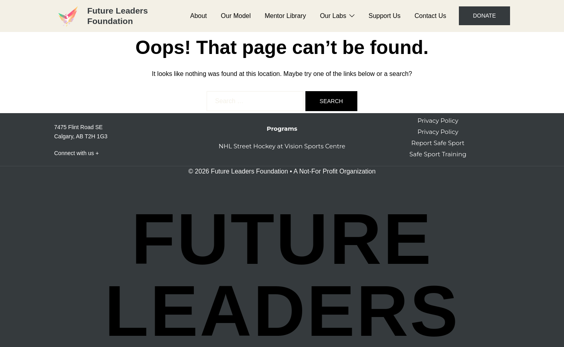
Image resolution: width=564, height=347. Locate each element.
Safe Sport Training (437, 154)
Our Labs (333, 15)
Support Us (385, 15)
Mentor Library (285, 15)
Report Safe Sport (437, 143)
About (198, 15)
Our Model (236, 15)
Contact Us (430, 15)
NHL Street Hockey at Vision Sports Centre (282, 146)
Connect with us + (76, 153)
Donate (484, 15)
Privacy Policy (437, 120)
